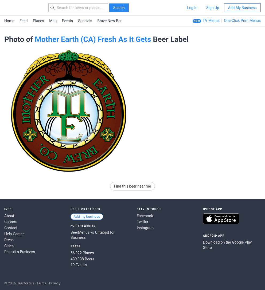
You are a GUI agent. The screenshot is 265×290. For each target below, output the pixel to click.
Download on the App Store (221, 218)
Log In (192, 8)
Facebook (145, 216)
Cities (9, 246)
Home (9, 21)
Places (38, 21)
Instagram (145, 228)
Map (53, 21)
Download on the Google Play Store (227, 245)
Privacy (54, 283)
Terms (41, 283)
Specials (85, 21)
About (9, 216)
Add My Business (242, 8)
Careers (10, 222)
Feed (24, 21)
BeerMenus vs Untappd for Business (93, 235)
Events (67, 21)
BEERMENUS (23, 7)
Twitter (142, 222)
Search (119, 8)
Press (9, 240)
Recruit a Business (19, 252)
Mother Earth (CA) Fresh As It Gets (93, 39)
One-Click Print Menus (242, 20)
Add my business (86, 216)
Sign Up (212, 8)
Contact (10, 228)
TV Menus (211, 20)
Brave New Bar (110, 21)
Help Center (14, 234)
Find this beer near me (132, 186)
